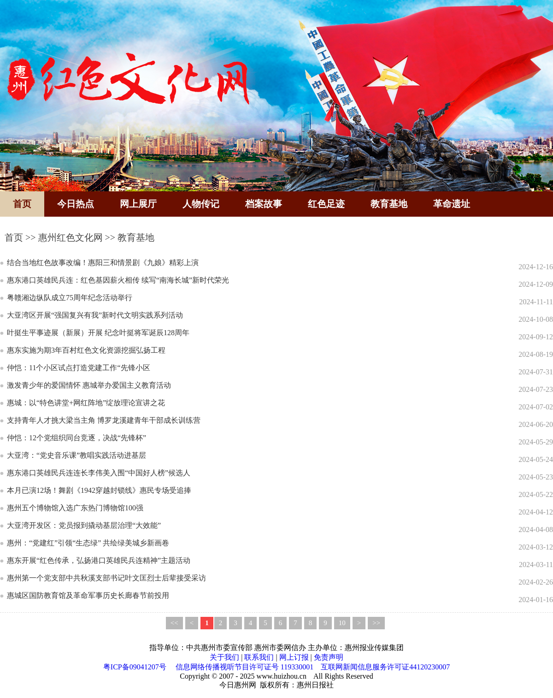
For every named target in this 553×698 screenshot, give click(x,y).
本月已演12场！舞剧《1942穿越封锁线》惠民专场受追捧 (99, 490)
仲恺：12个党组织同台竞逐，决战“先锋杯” (76, 438)
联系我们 (259, 657)
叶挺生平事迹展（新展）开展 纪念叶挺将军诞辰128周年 (98, 333)
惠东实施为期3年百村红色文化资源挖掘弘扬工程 (86, 350)
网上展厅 (138, 204)
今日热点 (75, 204)
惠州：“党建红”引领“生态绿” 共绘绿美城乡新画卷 (88, 543)
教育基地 (389, 204)
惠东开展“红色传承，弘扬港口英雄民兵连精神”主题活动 (98, 560)
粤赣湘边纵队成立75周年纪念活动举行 (69, 298)
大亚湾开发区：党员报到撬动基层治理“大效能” (84, 525)
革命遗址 (451, 204)
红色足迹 (326, 204)
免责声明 (328, 657)
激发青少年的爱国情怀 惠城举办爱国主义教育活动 (89, 385)
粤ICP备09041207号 (134, 667)
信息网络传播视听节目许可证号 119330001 (244, 667)
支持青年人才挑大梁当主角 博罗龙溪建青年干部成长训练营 (103, 420)
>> (376, 623)
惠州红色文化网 (70, 237)
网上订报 (294, 657)
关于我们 (224, 657)
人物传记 (200, 204)
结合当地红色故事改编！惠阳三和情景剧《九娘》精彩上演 (103, 262)
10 (342, 623)
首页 (22, 204)
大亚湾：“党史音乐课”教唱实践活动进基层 (76, 455)
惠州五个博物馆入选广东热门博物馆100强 (75, 508)
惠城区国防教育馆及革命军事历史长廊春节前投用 (88, 595)
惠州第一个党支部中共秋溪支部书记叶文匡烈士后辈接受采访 (106, 578)
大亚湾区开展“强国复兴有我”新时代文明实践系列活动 (95, 315)
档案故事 (263, 204)
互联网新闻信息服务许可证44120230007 (385, 667)
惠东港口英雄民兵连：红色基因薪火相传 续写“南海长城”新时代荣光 (118, 280)
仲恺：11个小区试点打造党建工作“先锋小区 (78, 368)
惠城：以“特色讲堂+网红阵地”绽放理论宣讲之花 (86, 403)
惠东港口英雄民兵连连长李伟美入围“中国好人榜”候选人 (98, 473)
